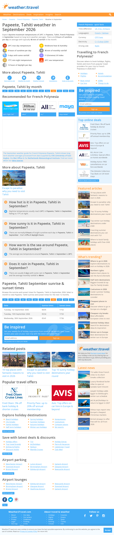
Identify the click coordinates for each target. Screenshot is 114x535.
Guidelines (27, 519)
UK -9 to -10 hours (102, 29)
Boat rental (85, 80)
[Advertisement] (76, 6)
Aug (47, 91)
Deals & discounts (67, 81)
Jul (41, 91)
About (13, 515)
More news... (83, 428)
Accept (108, 530)
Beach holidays (12, 419)
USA (62, 524)
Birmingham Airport (38, 466)
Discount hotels (12, 449)
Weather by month (24, 81)
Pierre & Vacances (62, 444)
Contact (14, 517)
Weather (7, 14)
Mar (17, 91)
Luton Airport (36, 464)
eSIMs (100, 80)
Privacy (13, 519)
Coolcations (59, 422)
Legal (13, 521)
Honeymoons (60, 419)
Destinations (19, 14)
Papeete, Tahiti (37, 19)
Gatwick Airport (61, 464)
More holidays (8, 431)
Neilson (33, 447)
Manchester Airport (14, 464)
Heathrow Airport (37, 489)
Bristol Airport (12, 469)
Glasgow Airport (61, 466)
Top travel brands (13, 444)
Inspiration (38, 14)
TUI (31, 441)
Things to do (103, 83)
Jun (35, 91)
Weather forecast (38, 81)
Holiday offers (11, 441)
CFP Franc (99, 37)
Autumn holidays (37, 424)
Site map (14, 524)
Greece (63, 517)
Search (58, 14)
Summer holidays (37, 422)
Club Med (59, 449)
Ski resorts (59, 427)
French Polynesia (23, 19)
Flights (83, 76)
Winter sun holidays (38, 427)
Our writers (27, 517)
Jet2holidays (35, 444)
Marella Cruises (36, 449)
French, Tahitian (101, 33)
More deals (7, 454)
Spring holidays (36, 419)
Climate (51, 524)
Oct (59, 91)
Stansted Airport (13, 466)
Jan (5, 91)
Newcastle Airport (62, 469)
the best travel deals (98, 353)
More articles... (84, 249)
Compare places (61, 424)
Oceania (12, 19)
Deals (29, 14)
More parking (8, 473)
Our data (26, 515)
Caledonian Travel (62, 447)
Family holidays (12, 424)
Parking (51, 521)
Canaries (64, 515)
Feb (11, 91)
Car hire (83, 83)
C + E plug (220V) (102, 41)
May (29, 91)
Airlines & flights (13, 447)
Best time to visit (9, 81)
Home (4, 19)
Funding (26, 521)
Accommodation (105, 76)
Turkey (63, 521)
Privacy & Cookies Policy (28, 531)
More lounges (8, 493)
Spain (63, 519)
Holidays (83, 73)
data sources (17, 160)
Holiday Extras (61, 441)
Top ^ (5, 505)
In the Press (24, 525)
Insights (49, 14)
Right (97, 46)
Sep (53, 91)
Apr (23, 91)
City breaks (10, 422)
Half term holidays (13, 427)
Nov (65, 91)
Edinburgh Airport (38, 469)
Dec (71, 91)
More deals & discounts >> (88, 180)
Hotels (100, 73)
